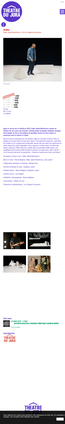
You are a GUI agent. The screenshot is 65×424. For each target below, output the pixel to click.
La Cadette (7, 114)
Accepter (60, 419)
